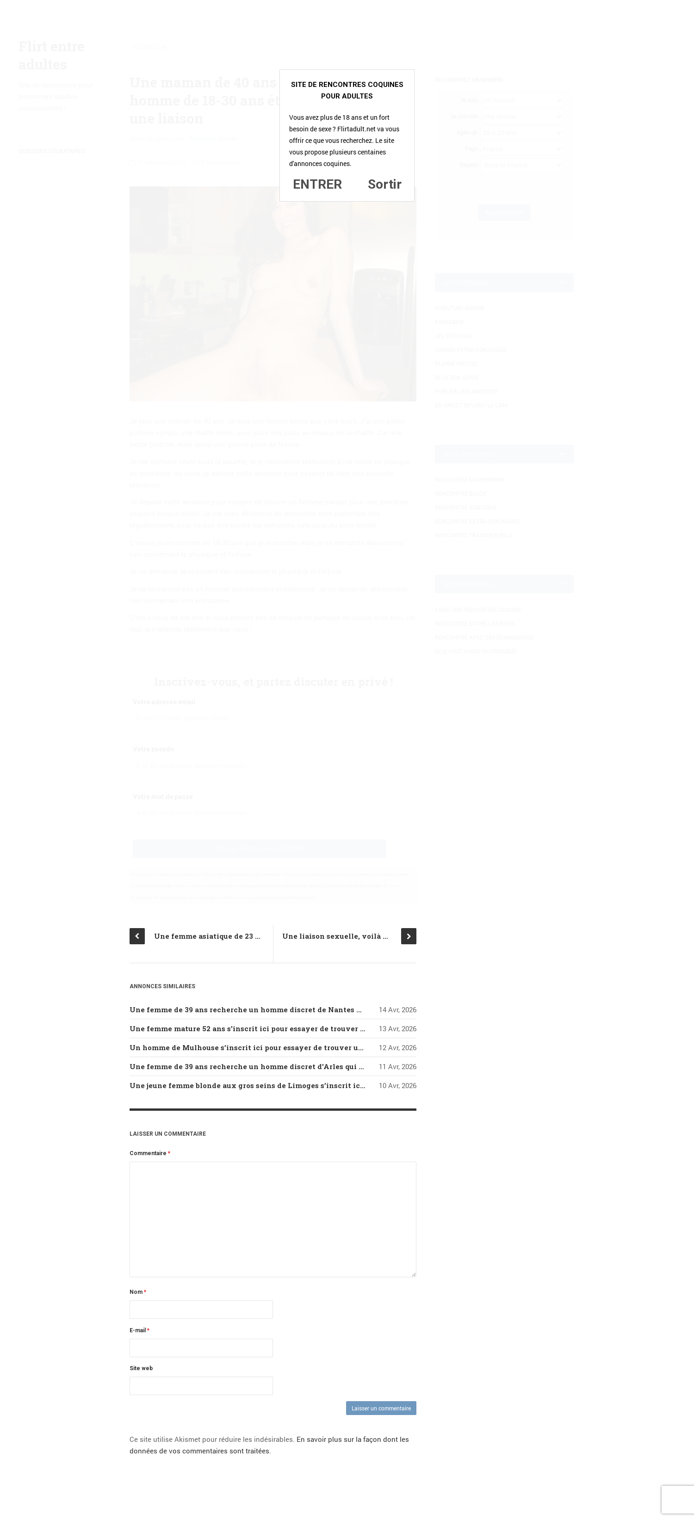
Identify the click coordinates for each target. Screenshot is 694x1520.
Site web (141, 1368)
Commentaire (150, 1153)
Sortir (385, 184)
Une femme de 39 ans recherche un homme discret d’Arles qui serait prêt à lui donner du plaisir (305, 1066)
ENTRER (317, 184)
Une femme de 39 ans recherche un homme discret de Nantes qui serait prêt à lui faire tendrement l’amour (325, 1009)
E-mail (139, 1330)
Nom (138, 1292)
